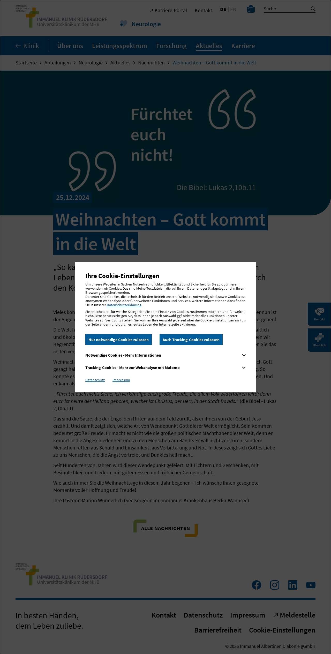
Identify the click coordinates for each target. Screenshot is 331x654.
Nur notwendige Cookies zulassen (118, 339)
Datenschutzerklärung (124, 305)
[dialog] (165, 327)
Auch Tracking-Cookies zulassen (191, 339)
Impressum (121, 380)
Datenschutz (95, 380)
